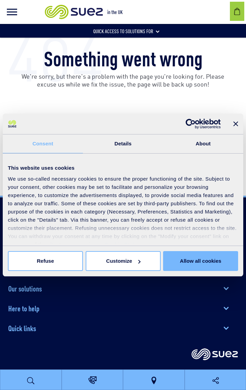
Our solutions (25, 288)
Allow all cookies (200, 261)
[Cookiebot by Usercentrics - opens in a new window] (191, 124)
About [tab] (203, 143)
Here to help (23, 308)
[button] (12, 12)
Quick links (22, 328)
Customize (123, 261)
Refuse (45, 261)
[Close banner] (235, 123)
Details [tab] (123, 143)
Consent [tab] (43, 143)
